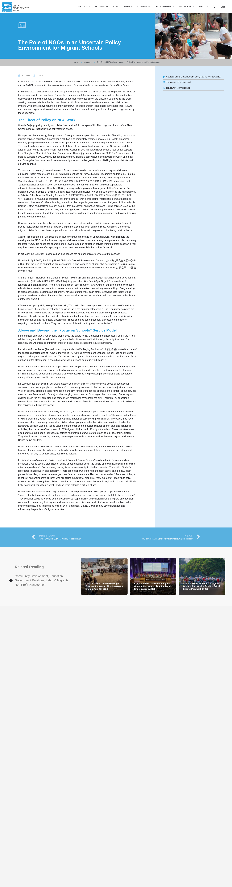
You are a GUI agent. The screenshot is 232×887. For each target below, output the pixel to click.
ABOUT (202, 6)
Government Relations (29, 580)
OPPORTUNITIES (163, 6)
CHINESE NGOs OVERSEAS (136, 6)
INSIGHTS (83, 6)
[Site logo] (16, 6)
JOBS (115, 6)
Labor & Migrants (57, 580)
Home (75, 62)
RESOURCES (185, 6)
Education (56, 576)
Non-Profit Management (30, 584)
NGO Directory (101, 6)
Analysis (87, 62)
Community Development (31, 576)
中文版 (222, 6)
